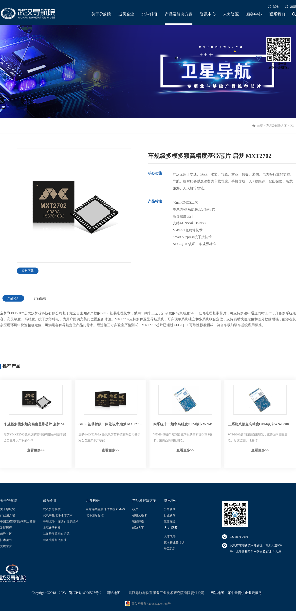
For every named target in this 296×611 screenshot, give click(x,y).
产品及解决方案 (276, 125)
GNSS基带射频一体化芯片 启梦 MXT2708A (110, 424)
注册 (293, 6)
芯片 (293, 125)
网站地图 (112, 593)
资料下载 (28, 270)
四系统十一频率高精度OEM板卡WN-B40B (185, 424)
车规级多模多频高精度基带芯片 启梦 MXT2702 (36, 424)
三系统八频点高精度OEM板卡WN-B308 (258, 424)
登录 (276, 6)
